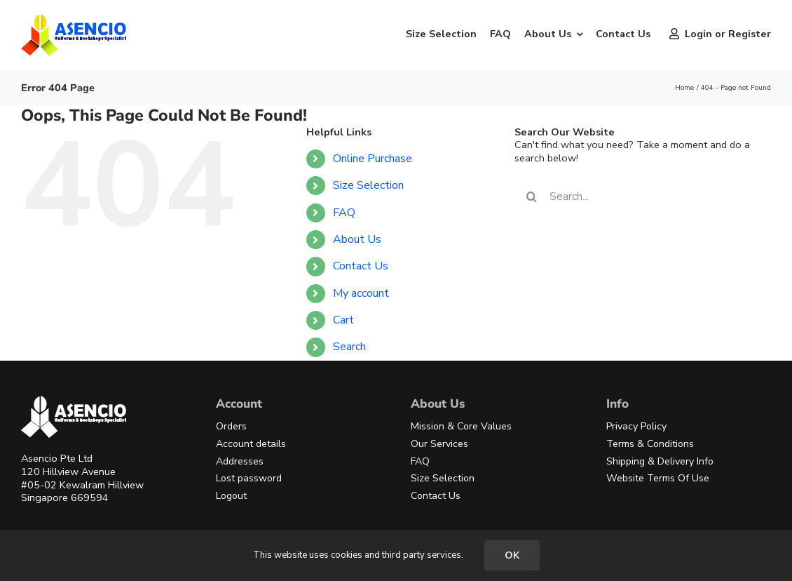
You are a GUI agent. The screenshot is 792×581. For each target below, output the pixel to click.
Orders (231, 426)
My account (361, 293)
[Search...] (632, 196)
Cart (343, 320)
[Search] (531, 196)
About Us (357, 239)
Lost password (249, 478)
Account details (251, 443)
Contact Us (360, 266)
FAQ (344, 212)
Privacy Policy (636, 426)
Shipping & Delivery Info (660, 461)
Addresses (240, 461)
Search (349, 346)
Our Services (439, 443)
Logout (231, 495)
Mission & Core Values (461, 426)
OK (512, 555)
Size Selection (368, 185)
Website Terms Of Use (657, 478)
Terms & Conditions (650, 443)
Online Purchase (372, 158)
